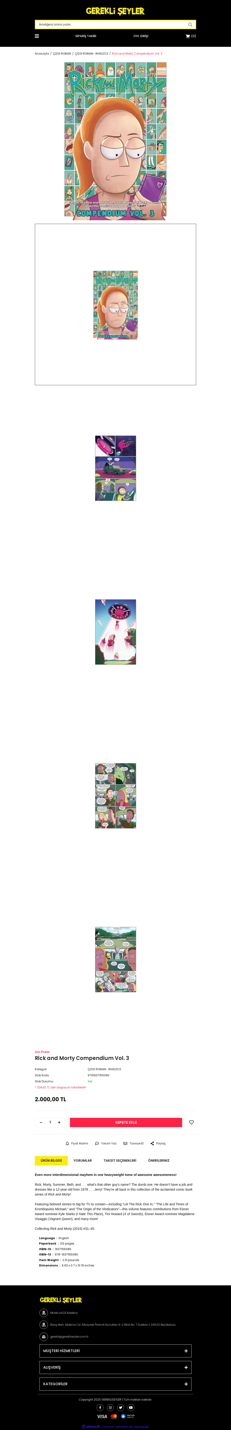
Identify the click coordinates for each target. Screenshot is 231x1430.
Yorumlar (83, 1160)
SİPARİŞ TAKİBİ (85, 36)
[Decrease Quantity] (40, 1122)
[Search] (115, 24)
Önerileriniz (159, 1160)
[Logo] (115, 11)
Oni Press (42, 1052)
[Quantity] (50, 1122)
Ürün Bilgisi (51, 1160)
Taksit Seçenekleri (120, 1160)
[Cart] (190, 36)
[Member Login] (140, 36)
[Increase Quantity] (59, 1122)
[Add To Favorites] (191, 1122)
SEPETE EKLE (126, 1122)
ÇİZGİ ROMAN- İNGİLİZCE (104, 1069)
